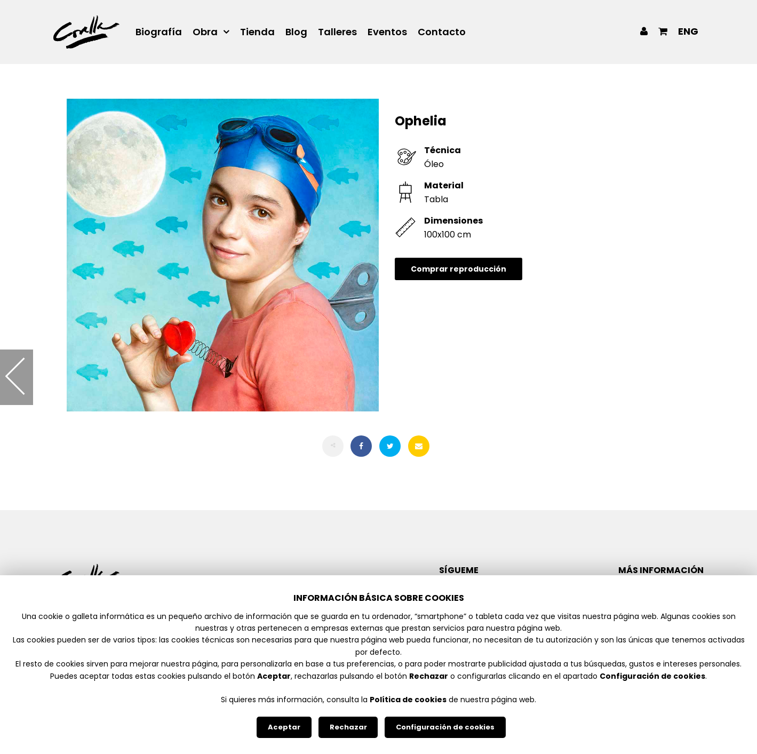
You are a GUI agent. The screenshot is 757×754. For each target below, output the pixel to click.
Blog (296, 32)
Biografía (159, 32)
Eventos (387, 32)
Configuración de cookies (445, 727)
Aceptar (284, 727)
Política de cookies (408, 699)
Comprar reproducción (458, 269)
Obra (205, 32)
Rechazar (348, 727)
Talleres (337, 32)
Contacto (442, 32)
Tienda (257, 32)
